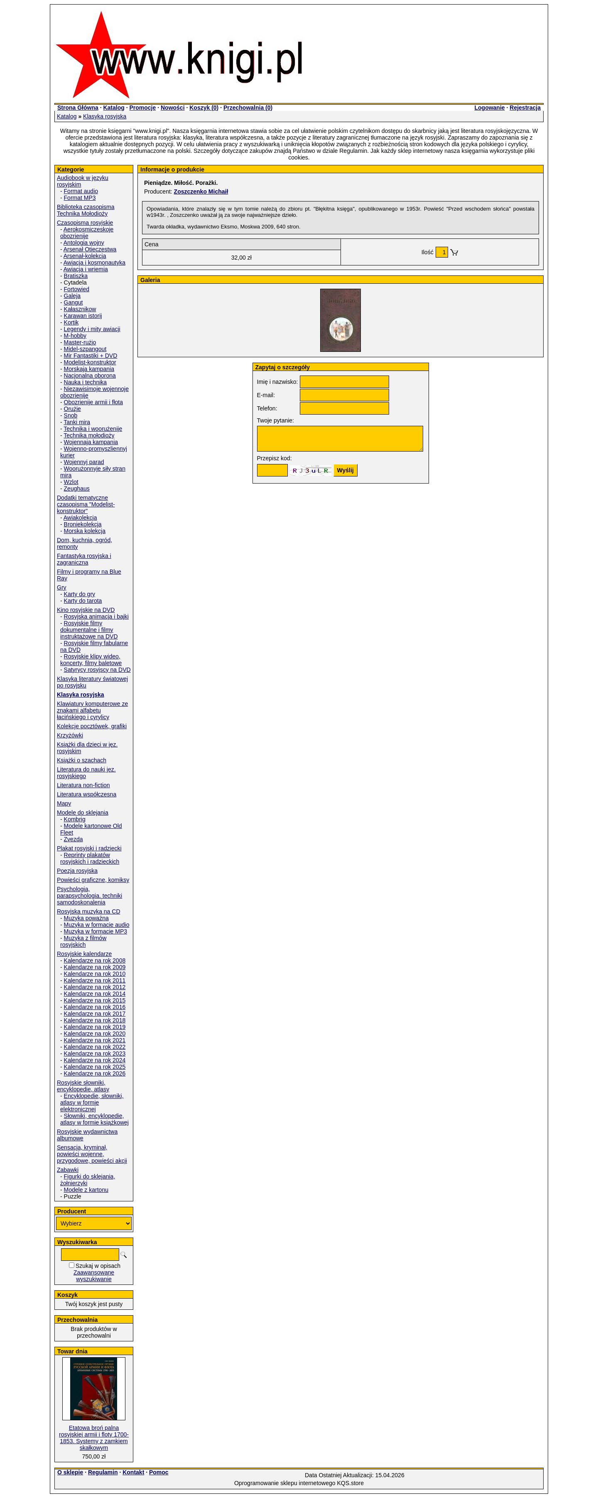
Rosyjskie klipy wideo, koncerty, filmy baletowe (91, 659)
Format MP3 (80, 197)
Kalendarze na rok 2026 (95, 1073)
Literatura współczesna (86, 794)
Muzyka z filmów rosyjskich (83, 941)
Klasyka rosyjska (104, 116)
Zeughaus (77, 488)
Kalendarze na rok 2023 (95, 1053)
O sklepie (70, 1472)
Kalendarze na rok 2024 (95, 1060)
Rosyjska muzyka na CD (88, 911)
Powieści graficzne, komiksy (93, 880)
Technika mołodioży (89, 435)
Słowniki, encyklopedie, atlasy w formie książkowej (94, 1119)
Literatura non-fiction (83, 785)
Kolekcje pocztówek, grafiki (92, 726)
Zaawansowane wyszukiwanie (94, 1275)
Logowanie (489, 107)
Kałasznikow (80, 309)
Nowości (173, 107)
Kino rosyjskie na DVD (86, 610)
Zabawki (67, 1169)
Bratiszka (76, 276)
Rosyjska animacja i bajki (96, 616)
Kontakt (133, 1472)
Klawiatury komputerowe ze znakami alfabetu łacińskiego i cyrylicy (92, 710)
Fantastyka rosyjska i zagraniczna (84, 559)
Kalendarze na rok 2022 (95, 1047)
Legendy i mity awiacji (92, 329)
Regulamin (103, 1472)
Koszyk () (203, 107)
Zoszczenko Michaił (201, 191)
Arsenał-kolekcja (85, 256)
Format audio (81, 191)
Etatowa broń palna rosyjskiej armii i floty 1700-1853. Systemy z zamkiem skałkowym (94, 1437)
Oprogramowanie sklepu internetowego (285, 1483)
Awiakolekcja (80, 517)
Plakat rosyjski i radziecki (89, 848)
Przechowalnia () (247, 107)
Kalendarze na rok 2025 (95, 1066)
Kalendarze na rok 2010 (95, 973)
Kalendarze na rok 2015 (95, 1000)
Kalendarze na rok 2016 (95, 1007)
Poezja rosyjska (77, 870)
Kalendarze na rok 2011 (95, 980)
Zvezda (73, 839)
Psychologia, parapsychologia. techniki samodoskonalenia (89, 896)
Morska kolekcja (84, 531)
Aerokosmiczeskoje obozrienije (86, 232)
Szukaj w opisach (98, 1265)
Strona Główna (77, 107)
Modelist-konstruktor (90, 362)
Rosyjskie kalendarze (84, 953)
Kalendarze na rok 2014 (95, 993)
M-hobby (75, 335)
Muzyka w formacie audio (97, 924)
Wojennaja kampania (91, 442)
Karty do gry (79, 594)
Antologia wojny (84, 242)
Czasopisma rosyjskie (85, 222)
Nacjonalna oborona (90, 375)
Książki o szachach (81, 760)
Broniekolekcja (83, 524)
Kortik (71, 322)
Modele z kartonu (86, 1189)
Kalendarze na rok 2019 (95, 1027)
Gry (61, 587)
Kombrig (75, 819)
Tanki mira (77, 422)
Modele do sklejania (82, 812)
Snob (71, 415)
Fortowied (76, 289)
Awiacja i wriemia (86, 269)
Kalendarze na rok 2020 (95, 1033)
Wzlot (71, 482)
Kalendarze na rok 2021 (95, 1040)
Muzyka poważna (86, 918)
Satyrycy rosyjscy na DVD (97, 669)
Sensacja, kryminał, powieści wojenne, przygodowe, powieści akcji (92, 1154)
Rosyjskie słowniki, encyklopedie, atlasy (83, 1086)
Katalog (113, 107)
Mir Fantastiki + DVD (91, 355)
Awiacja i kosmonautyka (94, 262)
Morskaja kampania (89, 369)
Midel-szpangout (85, 349)
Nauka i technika (85, 382)
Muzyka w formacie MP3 (95, 931)
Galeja (72, 295)
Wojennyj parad (84, 462)
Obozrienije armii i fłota (93, 402)
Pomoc (159, 1472)
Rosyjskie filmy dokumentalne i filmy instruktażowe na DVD (89, 630)
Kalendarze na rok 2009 (95, 967)
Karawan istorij (83, 315)
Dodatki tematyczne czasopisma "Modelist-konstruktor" (86, 504)
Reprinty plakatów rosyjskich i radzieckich (89, 858)
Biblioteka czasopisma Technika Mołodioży (86, 210)
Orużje (72, 408)
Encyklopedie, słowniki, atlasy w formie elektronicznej (92, 1102)
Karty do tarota (83, 600)
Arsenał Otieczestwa (90, 249)
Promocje (142, 107)
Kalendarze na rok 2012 (95, 987)
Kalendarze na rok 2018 (95, 1020)
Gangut (73, 302)
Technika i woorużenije (93, 428)
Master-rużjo (80, 342)
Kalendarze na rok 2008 (95, 960)
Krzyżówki (70, 735)
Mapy (64, 803)
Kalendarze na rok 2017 (95, 1013)
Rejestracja (525, 107)
